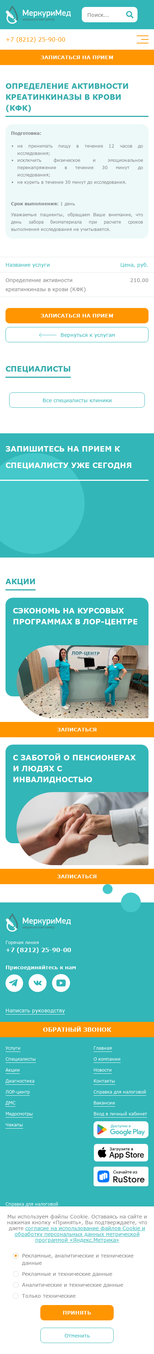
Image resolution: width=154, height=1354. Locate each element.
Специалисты (21, 1059)
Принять (77, 1312)
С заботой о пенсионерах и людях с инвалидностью (74, 768)
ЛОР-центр (18, 1092)
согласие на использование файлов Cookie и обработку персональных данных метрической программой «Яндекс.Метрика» (80, 1234)
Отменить (77, 1335)
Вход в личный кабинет (120, 1114)
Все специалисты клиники (77, 400)
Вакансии (104, 1103)
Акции (13, 1070)
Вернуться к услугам (87, 335)
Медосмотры (19, 1114)
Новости (103, 1070)
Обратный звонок (77, 1029)
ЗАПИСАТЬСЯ (77, 729)
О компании (107, 1059)
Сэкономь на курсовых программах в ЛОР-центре (75, 616)
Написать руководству (35, 1010)
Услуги (13, 1048)
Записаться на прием (77, 57)
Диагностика (20, 1081)
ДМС (10, 1103)
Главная (103, 1048)
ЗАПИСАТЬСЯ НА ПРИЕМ (77, 315)
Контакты (104, 1081)
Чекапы (14, 1124)
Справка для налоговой (120, 1092)
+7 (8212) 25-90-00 (35, 39)
